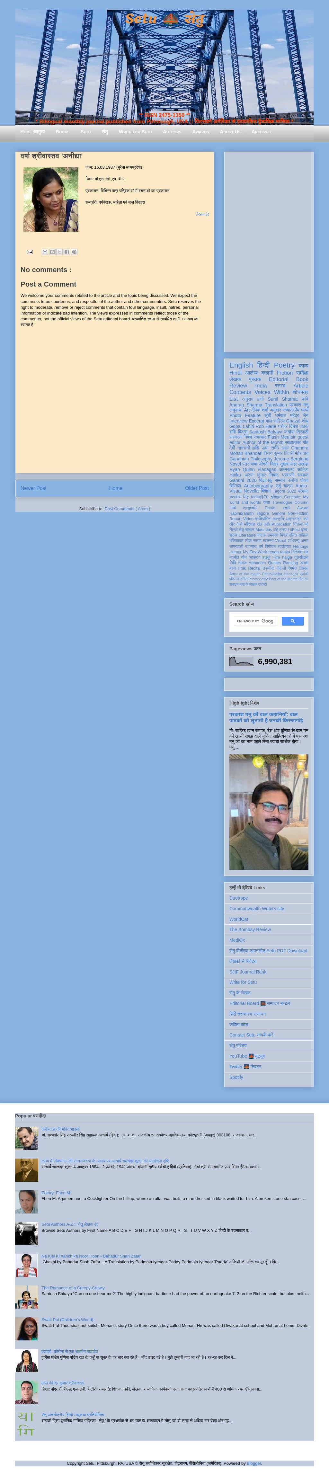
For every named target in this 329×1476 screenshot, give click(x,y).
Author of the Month (262, 442)
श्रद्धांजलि (250, 508)
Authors (172, 131)
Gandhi (278, 513)
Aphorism (257, 563)
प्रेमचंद (303, 491)
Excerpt (256, 420)
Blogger (254, 1463)
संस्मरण (235, 437)
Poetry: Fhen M (55, 1192)
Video (248, 519)
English (241, 365)
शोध (305, 420)
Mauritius (263, 530)
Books (62, 131)
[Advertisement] (268, 250)
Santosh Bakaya (265, 431)
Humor (235, 552)
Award (302, 508)
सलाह (257, 540)
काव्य (303, 366)
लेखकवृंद (202, 214)
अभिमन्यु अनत (298, 540)
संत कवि (263, 524)
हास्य (283, 530)
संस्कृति (278, 519)
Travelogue (282, 502)
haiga (287, 557)
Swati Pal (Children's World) (67, 1319)
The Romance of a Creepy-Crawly (73, 1287)
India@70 (259, 497)
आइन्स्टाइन (294, 519)
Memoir (288, 437)
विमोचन (270, 546)
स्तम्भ (280, 386)
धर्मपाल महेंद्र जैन (291, 415)
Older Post (197, 488)
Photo (270, 508)
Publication (281, 524)
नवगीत (234, 557)
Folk (242, 568)
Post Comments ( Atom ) (127, 508)
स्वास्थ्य (268, 540)
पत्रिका (234, 579)
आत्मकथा (286, 469)
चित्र (274, 464)
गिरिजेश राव (299, 552)
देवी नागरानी (239, 447)
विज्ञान (266, 490)
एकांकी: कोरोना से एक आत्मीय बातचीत (69, 1351)
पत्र (245, 464)
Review (238, 386)
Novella (251, 490)
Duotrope (238, 898)
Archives (261, 131)
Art (247, 410)
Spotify (236, 1077)
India (261, 386)
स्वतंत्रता (284, 546)
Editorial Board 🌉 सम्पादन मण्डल (259, 1003)
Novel (235, 464)
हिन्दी (263, 365)
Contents (240, 392)
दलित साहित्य (298, 535)
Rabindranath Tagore (249, 513)
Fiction (285, 373)
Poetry (284, 365)
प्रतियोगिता (263, 519)
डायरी (304, 563)
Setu (86, 131)
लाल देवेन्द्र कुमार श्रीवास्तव (62, 1383)
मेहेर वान (301, 453)
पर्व (306, 524)
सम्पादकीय (291, 410)
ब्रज (232, 568)
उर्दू (278, 485)
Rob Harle (266, 426)
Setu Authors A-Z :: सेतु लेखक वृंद (69, 1224)
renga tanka (279, 552)
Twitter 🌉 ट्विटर (245, 1066)
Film (276, 557)
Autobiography (258, 485)
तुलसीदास (301, 557)
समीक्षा (302, 373)
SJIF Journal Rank (247, 971)
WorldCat (238, 919)
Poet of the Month (283, 579)
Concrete (292, 497)
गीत (305, 442)
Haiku (235, 474)
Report (235, 519)
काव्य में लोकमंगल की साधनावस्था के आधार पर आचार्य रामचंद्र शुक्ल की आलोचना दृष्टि (105, 1161)
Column (301, 502)
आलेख (251, 373)
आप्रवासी (236, 546)
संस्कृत (303, 474)
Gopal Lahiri (241, 426)
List (233, 399)
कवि (305, 399)
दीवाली (281, 568)
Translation (276, 404)
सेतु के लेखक (240, 992)
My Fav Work (255, 552)
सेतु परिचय (238, 1045)
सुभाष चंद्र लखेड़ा (294, 464)
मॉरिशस (249, 524)
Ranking (290, 563)
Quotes (274, 563)
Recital (254, 568)
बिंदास (243, 431)
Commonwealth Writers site (256, 908)
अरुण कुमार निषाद (262, 474)
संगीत (243, 579)
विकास (303, 568)
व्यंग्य (304, 410)
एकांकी (304, 574)
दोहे (275, 530)
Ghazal (293, 420)
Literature (247, 535)
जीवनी (264, 464)
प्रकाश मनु (298, 404)
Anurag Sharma (245, 404)
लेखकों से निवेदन (242, 961)
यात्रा (288, 485)
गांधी (232, 508)
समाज (242, 563)
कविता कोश (238, 1024)
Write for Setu (135, 131)
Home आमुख (32, 131)
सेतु (105, 131)
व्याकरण (254, 557)
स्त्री (286, 508)
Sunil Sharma (283, 399)
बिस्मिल (235, 485)
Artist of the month (245, 574)
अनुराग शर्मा (253, 399)
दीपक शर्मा (260, 410)
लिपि (232, 563)
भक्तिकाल (236, 540)
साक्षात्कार (293, 442)
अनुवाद (275, 410)
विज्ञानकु (265, 480)
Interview (238, 420)
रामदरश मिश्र (277, 535)
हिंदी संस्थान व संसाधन (247, 1014)
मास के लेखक (248, 584)
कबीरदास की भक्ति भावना (60, 1129)
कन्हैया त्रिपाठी (296, 431)
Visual (280, 540)
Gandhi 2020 (242, 480)
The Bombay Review (250, 929)
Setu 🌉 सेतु (164, 19)
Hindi (235, 373)
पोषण (304, 480)
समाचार (260, 437)
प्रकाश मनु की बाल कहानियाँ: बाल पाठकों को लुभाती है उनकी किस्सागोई (266, 717)
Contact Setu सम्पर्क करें (251, 1034)
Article (300, 386)
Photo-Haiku (272, 574)
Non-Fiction (298, 513)
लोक (248, 540)
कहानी (267, 373)
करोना (293, 480)
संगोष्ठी (262, 584)
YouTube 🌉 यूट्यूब (247, 1056)
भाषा (253, 464)
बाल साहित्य (275, 420)
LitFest (294, 530)
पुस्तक (255, 379)
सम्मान (280, 480)
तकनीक (268, 568)
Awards (200, 131)
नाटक (261, 535)
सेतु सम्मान (246, 530)
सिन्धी (233, 530)
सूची (267, 415)
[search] (255, 621)
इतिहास (276, 497)
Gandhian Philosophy (250, 458)
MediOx (237, 940)
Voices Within (271, 392)
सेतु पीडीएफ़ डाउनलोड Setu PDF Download (268, 950)
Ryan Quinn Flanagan (252, 469)
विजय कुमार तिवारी (279, 453)
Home (116, 488)
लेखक (235, 379)
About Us (230, 131)
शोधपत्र (300, 392)
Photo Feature (245, 415)
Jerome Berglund (291, 458)
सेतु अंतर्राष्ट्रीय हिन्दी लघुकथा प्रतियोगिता (72, 1414)
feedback (291, 574)
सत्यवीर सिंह (238, 497)
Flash (273, 437)
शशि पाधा (260, 447)
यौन (244, 557)
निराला (298, 524)
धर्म (261, 546)
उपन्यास (251, 546)
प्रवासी (288, 474)
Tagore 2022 (284, 491)
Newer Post (34, 488)
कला (266, 502)
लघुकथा (235, 410)
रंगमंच (292, 568)
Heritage (300, 546)
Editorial (279, 379)
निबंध (248, 437)
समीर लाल (280, 447)
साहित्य (302, 469)
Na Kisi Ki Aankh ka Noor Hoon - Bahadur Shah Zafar (91, 1256)
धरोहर (283, 426)
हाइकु (266, 557)
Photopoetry (258, 579)
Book (302, 379)
